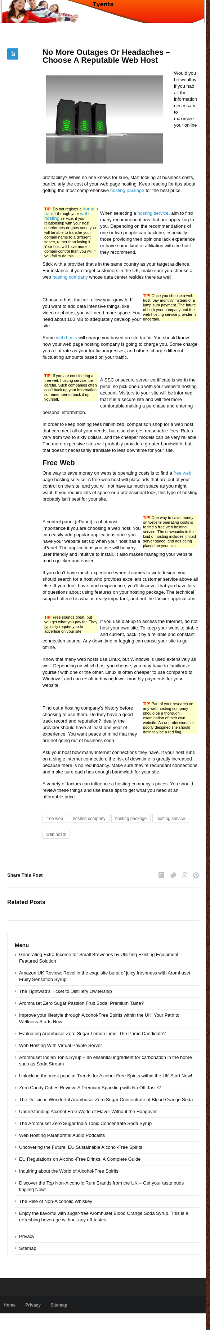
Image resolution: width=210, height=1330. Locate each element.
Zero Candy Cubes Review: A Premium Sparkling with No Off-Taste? (90, 1087)
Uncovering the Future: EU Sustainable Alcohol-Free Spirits (80, 1147)
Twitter (173, 875)
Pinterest (196, 875)
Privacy (27, 1236)
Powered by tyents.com (26, 1321)
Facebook (161, 875)
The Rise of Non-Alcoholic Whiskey (55, 1201)
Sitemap (27, 1248)
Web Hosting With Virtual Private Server (60, 1045)
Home (9, 1305)
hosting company (70, 277)
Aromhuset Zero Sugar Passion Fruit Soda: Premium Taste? (81, 1003)
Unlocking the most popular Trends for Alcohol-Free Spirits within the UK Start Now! (105, 1075)
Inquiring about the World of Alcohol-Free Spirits (69, 1171)
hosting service (153, 213)
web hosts (66, 337)
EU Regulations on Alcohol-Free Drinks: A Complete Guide (79, 1159)
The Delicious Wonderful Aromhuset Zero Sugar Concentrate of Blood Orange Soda (106, 1099)
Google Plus (185, 875)
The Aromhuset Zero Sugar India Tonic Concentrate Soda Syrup (85, 1123)
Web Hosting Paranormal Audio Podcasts (62, 1135)
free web (182, 473)
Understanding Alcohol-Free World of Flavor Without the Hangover (88, 1111)
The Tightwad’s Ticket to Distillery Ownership (65, 991)
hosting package (127, 190)
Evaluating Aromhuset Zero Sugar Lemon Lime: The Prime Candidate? (92, 1033)
